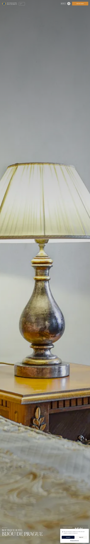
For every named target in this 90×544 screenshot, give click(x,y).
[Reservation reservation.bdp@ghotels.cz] (68, 3)
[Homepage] (9, 3)
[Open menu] (20, 3)
